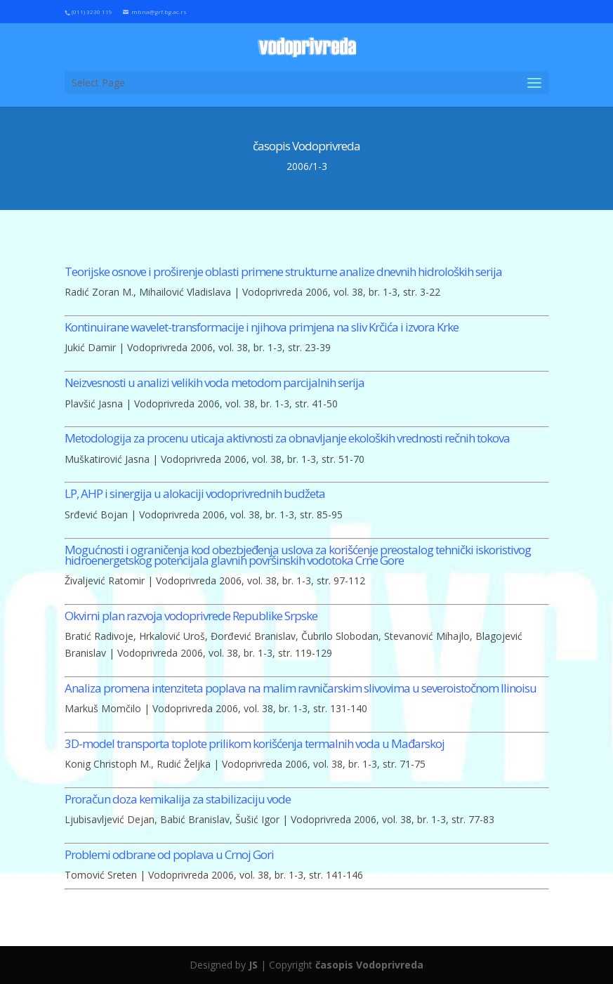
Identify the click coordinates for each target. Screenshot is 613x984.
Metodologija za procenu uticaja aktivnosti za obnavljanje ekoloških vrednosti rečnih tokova (287, 438)
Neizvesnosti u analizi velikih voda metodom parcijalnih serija (214, 382)
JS (253, 964)
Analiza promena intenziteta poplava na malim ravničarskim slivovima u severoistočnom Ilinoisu (300, 688)
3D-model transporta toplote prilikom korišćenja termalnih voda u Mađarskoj (254, 743)
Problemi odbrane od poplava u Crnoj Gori (169, 854)
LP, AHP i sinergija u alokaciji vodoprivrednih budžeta (195, 493)
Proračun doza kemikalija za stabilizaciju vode (178, 799)
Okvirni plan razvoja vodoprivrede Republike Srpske (191, 616)
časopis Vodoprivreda (369, 964)
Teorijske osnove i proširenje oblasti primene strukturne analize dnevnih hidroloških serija (283, 271)
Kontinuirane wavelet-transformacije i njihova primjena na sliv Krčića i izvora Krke (262, 327)
